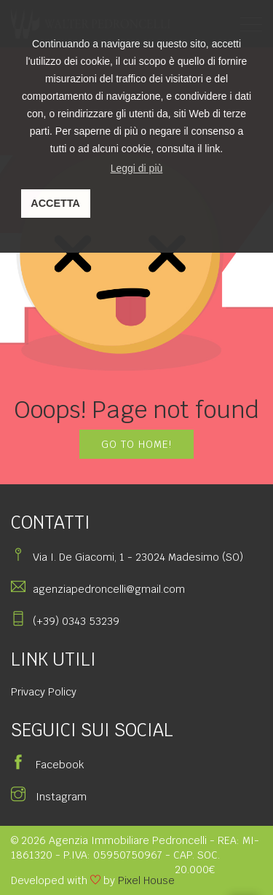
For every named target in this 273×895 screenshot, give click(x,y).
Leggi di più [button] (137, 168)
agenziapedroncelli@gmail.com (109, 589)
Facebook (47, 764)
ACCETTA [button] (55, 203)
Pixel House (146, 880)
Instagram (49, 796)
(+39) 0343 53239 (76, 621)
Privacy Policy (43, 691)
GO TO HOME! (136, 444)
